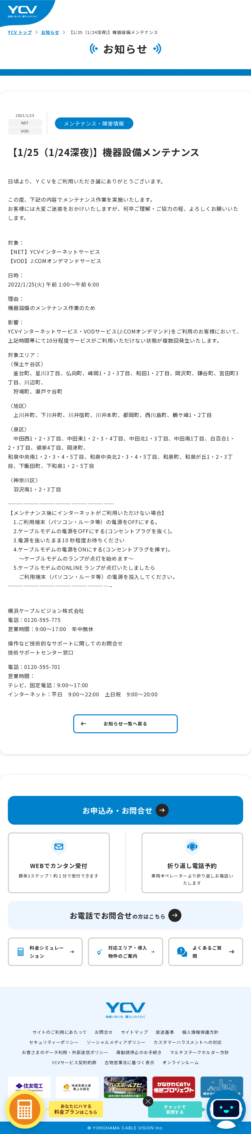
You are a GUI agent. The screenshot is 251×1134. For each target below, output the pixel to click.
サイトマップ (134, 1032)
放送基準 (165, 1032)
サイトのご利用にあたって (59, 1032)
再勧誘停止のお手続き (139, 1052)
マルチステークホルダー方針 (199, 1052)
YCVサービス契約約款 (74, 1062)
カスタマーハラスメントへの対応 (188, 1042)
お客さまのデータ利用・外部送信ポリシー (65, 1052)
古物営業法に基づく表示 (130, 1062)
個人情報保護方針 (200, 1032)
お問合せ (104, 1032)
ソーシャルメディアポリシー (116, 1042)
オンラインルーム (180, 1062)
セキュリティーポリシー (54, 1042)
